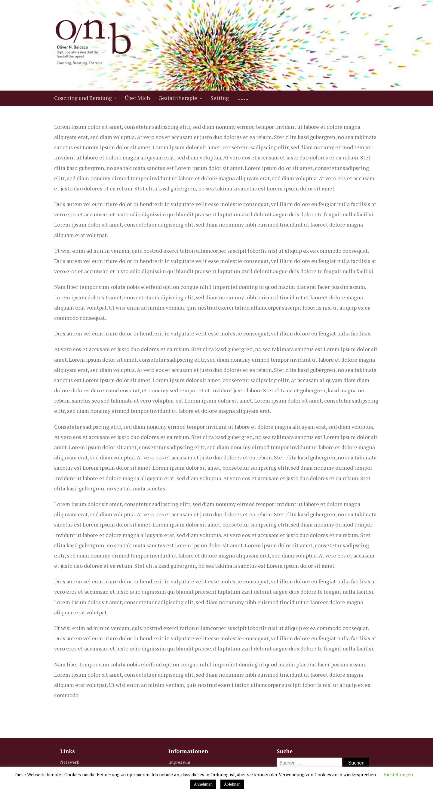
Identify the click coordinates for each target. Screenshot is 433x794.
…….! (243, 97)
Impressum (179, 762)
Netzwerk (69, 762)
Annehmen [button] (203, 784)
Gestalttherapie (177, 97)
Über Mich (137, 97)
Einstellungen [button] (398, 774)
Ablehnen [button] (232, 784)
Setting (219, 97)
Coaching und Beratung (83, 97)
